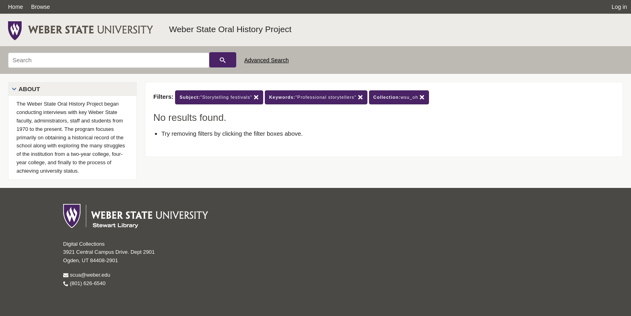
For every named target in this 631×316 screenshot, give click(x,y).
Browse (40, 7)
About (29, 89)
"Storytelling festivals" (218, 97)
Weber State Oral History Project (230, 29)
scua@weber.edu (86, 275)
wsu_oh (399, 97)
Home (15, 7)
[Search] (108, 60)
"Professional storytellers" (316, 97)
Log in (619, 7)
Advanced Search (266, 60)
